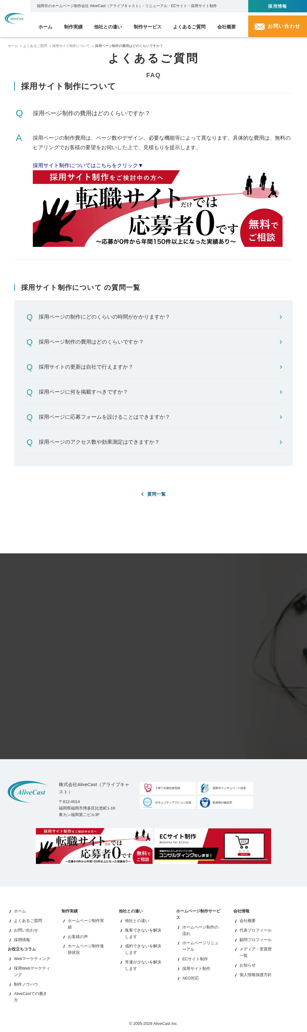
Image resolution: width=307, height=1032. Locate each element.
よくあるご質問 (35, 46)
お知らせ (248, 965)
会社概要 (248, 921)
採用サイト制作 (196, 968)
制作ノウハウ (26, 984)
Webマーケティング (32, 959)
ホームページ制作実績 (86, 924)
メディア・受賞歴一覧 (256, 952)
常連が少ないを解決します (143, 965)
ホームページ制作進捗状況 (86, 949)
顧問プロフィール (256, 940)
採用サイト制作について (71, 46)
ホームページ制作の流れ (200, 930)
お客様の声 (78, 937)
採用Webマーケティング (32, 971)
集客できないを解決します (143, 933)
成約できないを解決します (143, 949)
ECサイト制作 (195, 959)
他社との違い (137, 921)
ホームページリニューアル (200, 946)
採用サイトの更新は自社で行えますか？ (160, 367)
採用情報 (277, 6)
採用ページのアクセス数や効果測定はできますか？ (160, 442)
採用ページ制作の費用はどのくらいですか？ (160, 342)
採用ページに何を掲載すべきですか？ (160, 392)
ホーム (13, 46)
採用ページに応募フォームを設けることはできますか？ (160, 417)
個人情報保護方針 (256, 975)
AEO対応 (190, 978)
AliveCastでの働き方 (30, 997)
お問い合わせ (26, 930)
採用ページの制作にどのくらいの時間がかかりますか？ (160, 317)
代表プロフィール (256, 930)
